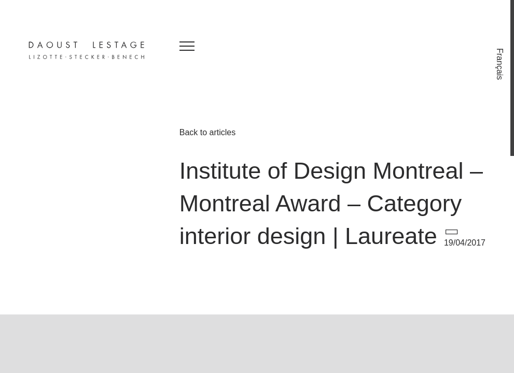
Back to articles (207, 132)
